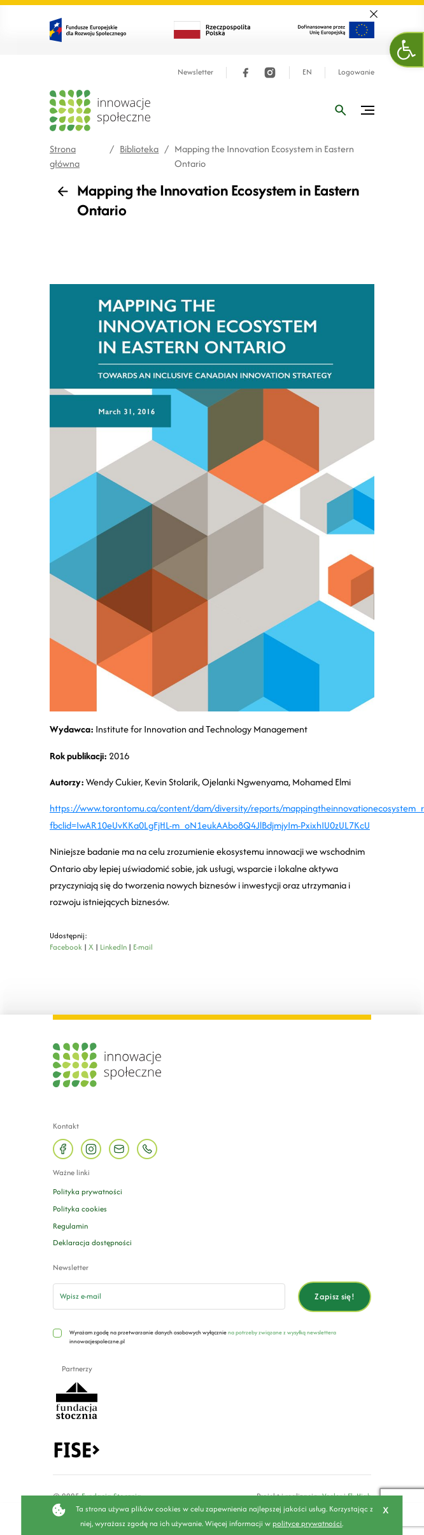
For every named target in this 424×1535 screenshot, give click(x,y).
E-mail (143, 946)
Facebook (66, 946)
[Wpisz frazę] (340, 110)
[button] (407, 50)
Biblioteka (139, 148)
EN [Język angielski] (307, 72)
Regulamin (70, 1225)
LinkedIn (113, 946)
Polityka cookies (80, 1208)
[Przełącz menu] (367, 110)
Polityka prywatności (87, 1191)
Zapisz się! (334, 1296)
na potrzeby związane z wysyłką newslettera (282, 1332)
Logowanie (356, 72)
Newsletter (195, 72)
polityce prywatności (307, 1523)
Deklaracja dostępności (92, 1242)
